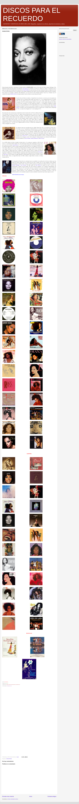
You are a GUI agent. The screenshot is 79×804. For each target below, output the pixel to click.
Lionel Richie (15, 145)
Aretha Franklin (26, 90)
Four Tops (40, 151)
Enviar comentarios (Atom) (13, 799)
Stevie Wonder (27, 138)
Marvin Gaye (41, 138)
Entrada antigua (52, 796)
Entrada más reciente (8, 796)
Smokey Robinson (34, 138)
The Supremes (25, 88)
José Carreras (23, 165)
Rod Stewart (38, 165)
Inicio (30, 796)
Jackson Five (25, 135)
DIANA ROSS (9, 758)
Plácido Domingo (15, 165)
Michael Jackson (13, 94)
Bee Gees (5, 154)
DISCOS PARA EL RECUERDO (65, 39)
